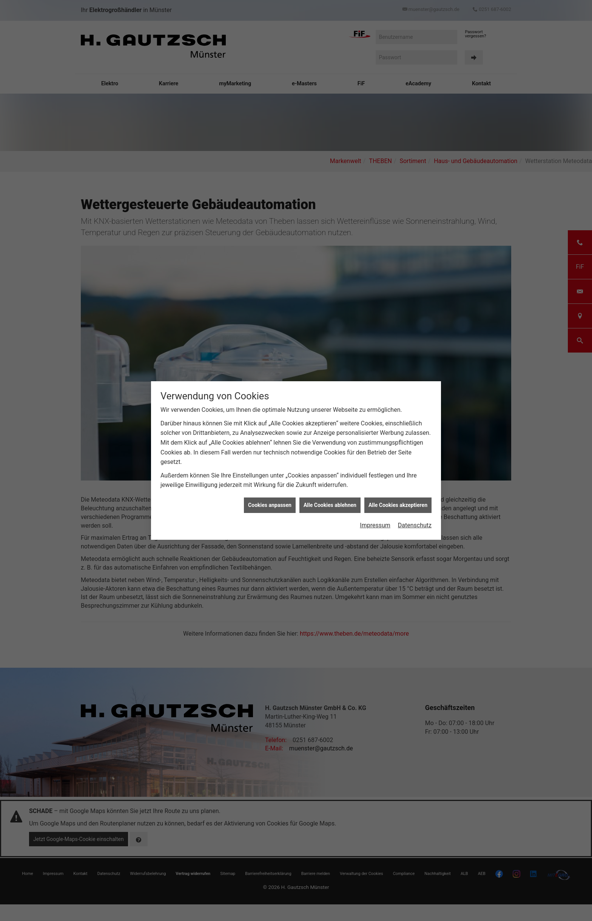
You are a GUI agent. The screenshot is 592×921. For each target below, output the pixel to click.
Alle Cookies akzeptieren (397, 416)
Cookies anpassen (269, 416)
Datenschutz (415, 436)
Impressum (375, 436)
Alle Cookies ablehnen (330, 416)
